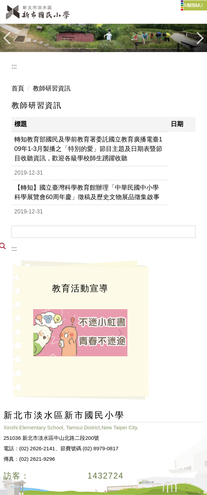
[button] (8, 38)
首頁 (18, 88)
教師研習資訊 (52, 88)
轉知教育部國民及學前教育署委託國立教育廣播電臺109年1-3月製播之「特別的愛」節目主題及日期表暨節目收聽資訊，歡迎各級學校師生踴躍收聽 (88, 149)
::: (14, 66)
